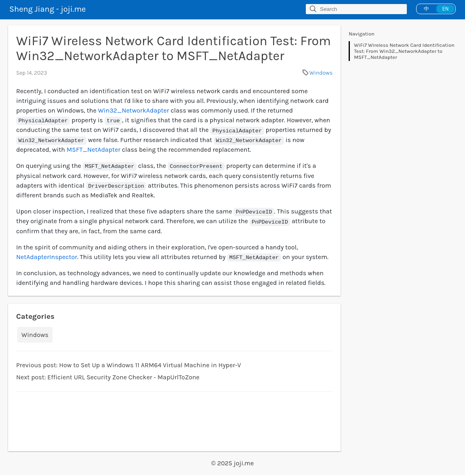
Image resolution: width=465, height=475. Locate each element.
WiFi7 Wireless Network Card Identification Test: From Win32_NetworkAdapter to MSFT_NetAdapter (404, 51)
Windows (320, 72)
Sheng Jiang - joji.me (47, 9)
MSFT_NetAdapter (93, 149)
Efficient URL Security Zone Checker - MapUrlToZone (123, 377)
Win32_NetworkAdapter (133, 110)
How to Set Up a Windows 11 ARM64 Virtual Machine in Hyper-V (150, 365)
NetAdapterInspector (46, 257)
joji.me (244, 463)
